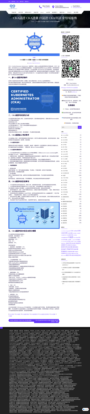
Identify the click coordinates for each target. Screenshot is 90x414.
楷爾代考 (69, 332)
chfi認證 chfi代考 (33, 339)
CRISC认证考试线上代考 (25, 354)
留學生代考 (28, 12)
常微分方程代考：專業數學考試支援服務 (38, 403)
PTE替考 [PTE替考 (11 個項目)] (75, 241)
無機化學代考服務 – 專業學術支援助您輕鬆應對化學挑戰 (21, 410)
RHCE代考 (16, 332)
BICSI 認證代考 (12, 364)
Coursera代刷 (43, 357)
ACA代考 (11, 334)
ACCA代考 (37, 330)
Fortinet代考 (70, 333)
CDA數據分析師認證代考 (68, 348)
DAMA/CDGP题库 (45, 351)
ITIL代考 (21, 332)
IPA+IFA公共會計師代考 (32, 334)
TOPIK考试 (65, 192)
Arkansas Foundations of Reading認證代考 (17, 371)
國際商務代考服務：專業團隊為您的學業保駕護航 (19, 393)
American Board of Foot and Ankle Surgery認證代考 (54, 365)
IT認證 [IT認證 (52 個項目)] (70, 237)
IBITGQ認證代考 (75, 344)
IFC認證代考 (12, 340)
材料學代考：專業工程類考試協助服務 (40, 396)
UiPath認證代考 (60, 339)
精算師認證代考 (22, 337)
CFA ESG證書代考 (28, 350)
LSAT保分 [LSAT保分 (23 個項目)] (77, 239)
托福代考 (14, 12)
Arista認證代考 (12, 367)
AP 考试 (64, 144)
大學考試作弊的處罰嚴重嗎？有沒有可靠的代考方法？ (71, 264)
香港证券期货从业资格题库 (15, 353)
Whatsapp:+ (64, 87)
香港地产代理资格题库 (49, 353)
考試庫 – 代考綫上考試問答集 (33, 371)
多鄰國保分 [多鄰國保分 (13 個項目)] (74, 245)
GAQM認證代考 (59, 346)
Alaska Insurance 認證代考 (53, 364)
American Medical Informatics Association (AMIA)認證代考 (21, 369)
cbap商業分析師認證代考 (42, 340)
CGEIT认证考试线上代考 (60, 353)
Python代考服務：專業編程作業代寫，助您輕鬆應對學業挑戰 (41, 385)
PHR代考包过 (45, 358)
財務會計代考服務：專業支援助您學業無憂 (64, 386)
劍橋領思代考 (33, 340)
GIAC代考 (54, 336)
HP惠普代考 (31, 333)
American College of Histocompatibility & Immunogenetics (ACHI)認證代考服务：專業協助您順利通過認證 (30, 368)
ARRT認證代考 (37, 369)
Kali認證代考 (69, 347)
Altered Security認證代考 (31, 341)
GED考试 (65, 168)
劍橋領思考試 (66, 196)
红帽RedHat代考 (45, 332)
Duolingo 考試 (66, 161)
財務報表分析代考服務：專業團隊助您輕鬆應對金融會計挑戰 (62, 388)
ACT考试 (65, 137)
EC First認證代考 (54, 347)
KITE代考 (75, 340)
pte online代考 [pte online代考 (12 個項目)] (63, 241)
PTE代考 (65, 184)
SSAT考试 (65, 189)
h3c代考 (11, 332)
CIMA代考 (16, 334)
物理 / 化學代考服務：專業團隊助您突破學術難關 (43, 406)
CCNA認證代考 (70, 358)
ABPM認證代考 (52, 367)
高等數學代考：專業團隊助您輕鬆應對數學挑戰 (19, 402)
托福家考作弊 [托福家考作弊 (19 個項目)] (71, 251)
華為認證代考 (21, 350)
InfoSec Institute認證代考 (54, 343)
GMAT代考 (43, 330)
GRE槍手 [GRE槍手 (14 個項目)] (78, 233)
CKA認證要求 (34, 314)
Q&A (17, 1)
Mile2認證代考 (24, 344)
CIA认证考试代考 (13, 355)
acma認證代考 (55, 337)
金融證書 (65, 220)
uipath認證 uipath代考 (13, 337)
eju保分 (64, 166)
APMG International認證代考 (42, 344)
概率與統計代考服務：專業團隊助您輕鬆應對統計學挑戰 (41, 382)
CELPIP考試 (65, 156)
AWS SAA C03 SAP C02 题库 (47, 350)
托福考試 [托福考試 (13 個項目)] (69, 253)
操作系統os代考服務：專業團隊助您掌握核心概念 (62, 379)
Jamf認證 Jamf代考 (13, 348)
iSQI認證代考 (51, 360)
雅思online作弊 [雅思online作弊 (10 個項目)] (63, 255)
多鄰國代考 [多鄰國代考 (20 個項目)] (64, 245)
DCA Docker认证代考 (21, 358)
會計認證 (65, 208)
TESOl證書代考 (41, 334)
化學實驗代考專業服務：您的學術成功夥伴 (42, 412)
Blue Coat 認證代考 (77, 362)
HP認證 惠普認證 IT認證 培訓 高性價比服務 (20, 320)
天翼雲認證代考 (78, 348)
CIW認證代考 (68, 334)
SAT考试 (65, 187)
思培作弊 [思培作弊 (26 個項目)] (69, 247)
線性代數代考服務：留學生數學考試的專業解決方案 (59, 402)
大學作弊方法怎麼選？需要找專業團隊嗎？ (70, 268)
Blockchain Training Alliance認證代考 (34, 346)
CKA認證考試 (25, 314)
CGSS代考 (72, 355)
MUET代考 (34, 358)
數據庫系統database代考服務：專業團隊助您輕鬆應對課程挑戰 (37, 379)
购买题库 (54, 12)
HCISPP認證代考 (40, 341)
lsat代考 (48, 12)
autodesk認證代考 (76, 334)
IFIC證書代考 (64, 340)
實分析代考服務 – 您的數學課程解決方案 (56, 403)
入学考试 (65, 194)
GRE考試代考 (66, 173)
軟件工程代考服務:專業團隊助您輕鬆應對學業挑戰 (62, 381)
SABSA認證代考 (31, 344)
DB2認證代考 (48, 337)
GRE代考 (20, 12)
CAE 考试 (65, 149)
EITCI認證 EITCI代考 (70, 341)
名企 (64, 199)
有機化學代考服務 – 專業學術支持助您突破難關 (61, 409)
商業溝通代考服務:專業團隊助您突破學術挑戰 (55, 392)
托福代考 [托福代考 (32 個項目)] (70, 249)
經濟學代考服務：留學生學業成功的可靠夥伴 (18, 397)
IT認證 (10, 316)
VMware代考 (57, 333)
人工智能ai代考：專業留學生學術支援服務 (42, 381)
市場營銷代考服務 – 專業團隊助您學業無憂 (40, 390)
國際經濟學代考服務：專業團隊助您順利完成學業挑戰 (42, 399)
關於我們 (22, 1)
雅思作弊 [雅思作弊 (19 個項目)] (73, 255)
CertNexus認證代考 (60, 344)
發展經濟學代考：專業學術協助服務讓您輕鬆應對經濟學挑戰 (67, 399)
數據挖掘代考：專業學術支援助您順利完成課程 (41, 383)
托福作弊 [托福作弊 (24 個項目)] (75, 249)
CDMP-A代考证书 (46, 355)
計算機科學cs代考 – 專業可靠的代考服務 (17, 378)
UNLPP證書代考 (55, 334)
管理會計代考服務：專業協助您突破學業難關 (18, 388)
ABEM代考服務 (39, 365)
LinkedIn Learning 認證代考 (60, 360)
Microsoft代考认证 (53, 358)
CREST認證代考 (45, 343)
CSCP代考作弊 (74, 357)
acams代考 (49, 336)
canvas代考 (65, 154)
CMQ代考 (40, 358)
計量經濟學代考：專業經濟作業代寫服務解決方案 (19, 399)
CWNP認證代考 (62, 347)
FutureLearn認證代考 (35, 361)
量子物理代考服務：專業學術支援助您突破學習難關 (39, 409)
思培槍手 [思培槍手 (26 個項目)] (63, 249)
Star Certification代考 (33, 347)
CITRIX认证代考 (44, 333)
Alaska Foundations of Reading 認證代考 (25, 364)
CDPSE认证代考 (74, 354)
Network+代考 (66, 355)
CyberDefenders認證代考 (50, 341)
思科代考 (77, 330)
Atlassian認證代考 (78, 365)
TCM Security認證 (75, 346)
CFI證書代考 (62, 334)
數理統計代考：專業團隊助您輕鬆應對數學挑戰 (19, 403)
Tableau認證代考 (66, 357)
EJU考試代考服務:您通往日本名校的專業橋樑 (63, 374)
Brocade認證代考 (50, 362)
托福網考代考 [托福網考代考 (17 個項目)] (64, 253)
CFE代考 (32, 355)
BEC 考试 (65, 147)
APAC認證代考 (43, 361)
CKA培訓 (11, 314)
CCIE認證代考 (75, 337)
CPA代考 (44, 336)
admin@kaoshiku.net (77, 7)
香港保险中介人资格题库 (27, 353)
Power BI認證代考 (58, 357)
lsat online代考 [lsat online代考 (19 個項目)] (76, 237)
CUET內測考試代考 (58, 348)
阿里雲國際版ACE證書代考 (54, 340)
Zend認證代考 (68, 337)
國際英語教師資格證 (67, 201)
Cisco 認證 (65, 158)
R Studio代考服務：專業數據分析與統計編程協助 (66, 385)
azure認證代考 (25, 336)
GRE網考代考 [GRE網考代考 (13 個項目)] (63, 235)
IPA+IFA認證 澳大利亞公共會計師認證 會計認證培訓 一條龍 (47, 321)
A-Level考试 (65, 135)
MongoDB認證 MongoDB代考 (44, 339)
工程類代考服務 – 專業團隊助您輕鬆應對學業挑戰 (41, 393)
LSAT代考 (65, 182)
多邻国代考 (26, 330)
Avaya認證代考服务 (69, 365)
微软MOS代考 (53, 332)
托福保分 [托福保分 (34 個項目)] (64, 251)
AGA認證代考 (57, 361)
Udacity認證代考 (26, 361)
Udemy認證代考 (18, 361)
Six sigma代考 (23, 334)
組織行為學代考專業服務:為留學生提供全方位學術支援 (20, 392)
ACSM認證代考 (56, 368)
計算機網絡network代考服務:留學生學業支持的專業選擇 (20, 381)
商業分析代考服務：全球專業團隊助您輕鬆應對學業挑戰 (39, 389)
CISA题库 (29, 351)
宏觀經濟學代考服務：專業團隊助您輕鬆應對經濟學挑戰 (67, 397)
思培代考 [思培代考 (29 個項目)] (64, 247)
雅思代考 (62, 12)
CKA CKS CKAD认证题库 (59, 350)
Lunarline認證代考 (13, 346)
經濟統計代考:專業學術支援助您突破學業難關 (40, 400)
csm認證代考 (32, 336)
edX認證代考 (50, 361)
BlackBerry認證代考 (68, 362)
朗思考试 (65, 211)
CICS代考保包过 (50, 357)
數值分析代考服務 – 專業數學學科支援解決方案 (40, 405)
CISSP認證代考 (12, 339)
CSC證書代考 (76, 339)
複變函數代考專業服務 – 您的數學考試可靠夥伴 (19, 405)
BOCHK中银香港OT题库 (38, 353)
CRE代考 (77, 355)
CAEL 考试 (65, 151)
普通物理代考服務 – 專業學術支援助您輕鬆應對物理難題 (66, 406)
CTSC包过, (28, 358)
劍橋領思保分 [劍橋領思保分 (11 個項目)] (63, 243)
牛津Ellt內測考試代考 (48, 348)
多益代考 (36, 12)
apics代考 (60, 336)
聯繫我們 (26, 1)
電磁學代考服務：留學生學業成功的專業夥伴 (65, 407)
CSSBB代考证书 (26, 355)
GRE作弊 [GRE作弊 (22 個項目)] (70, 233)
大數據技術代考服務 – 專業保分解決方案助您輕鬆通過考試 (64, 383)
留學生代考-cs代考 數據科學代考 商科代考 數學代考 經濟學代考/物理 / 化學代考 (25, 376)
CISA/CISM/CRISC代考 (36, 332)
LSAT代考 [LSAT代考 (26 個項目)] (64, 239)
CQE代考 (20, 355)
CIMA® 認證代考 (64, 361)
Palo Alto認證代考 (30, 348)
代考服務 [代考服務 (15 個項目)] (79, 241)
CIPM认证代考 (12, 358)
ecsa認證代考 (62, 337)
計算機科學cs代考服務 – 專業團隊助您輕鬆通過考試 (38, 378)
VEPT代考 (70, 340)
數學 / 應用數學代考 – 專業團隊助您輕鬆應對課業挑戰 (63, 400)
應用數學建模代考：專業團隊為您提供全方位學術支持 (20, 406)
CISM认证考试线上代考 (14, 354)
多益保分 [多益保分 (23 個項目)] (78, 243)
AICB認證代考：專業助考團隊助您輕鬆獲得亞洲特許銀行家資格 (22, 372)
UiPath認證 (53, 339)
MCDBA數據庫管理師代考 (32, 337)
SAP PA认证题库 (69, 350)
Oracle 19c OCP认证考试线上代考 (38, 354)
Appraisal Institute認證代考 (51, 369)
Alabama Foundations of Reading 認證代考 (17, 362)
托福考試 (65, 206)
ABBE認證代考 (77, 360)
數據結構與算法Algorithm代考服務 (16, 379)
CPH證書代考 (18, 340)
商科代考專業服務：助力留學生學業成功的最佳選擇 (63, 389)
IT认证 (69, 12)
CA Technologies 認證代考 (40, 362)
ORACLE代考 (64, 333)
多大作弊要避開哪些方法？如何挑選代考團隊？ (71, 273)
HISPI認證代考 (68, 344)
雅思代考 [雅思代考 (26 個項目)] (68, 255)
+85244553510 (47, 7)
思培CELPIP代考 (25, 340)
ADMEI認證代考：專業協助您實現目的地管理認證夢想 (20, 375)
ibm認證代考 (38, 336)
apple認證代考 (12, 336)
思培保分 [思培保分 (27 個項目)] (75, 247)
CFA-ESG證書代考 (13, 350)
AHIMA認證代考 (64, 368)
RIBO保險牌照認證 (68, 339)
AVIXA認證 (11, 361)
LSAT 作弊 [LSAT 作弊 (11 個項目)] (73, 239)
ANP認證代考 (69, 360)
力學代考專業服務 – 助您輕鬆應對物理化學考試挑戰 (44, 407)
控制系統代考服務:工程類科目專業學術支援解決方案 (20, 396)
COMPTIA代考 (25, 333)
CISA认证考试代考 (70, 353)
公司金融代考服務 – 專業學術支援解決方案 (45, 386)
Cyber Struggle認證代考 (65, 343)
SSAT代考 (72, 330)
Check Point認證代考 (77, 347)
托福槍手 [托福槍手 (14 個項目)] (76, 251)
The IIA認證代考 (12, 347)
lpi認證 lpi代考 (71, 336)
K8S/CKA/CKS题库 (36, 351)
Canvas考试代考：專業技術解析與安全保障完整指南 (20, 374)
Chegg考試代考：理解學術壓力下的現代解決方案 (42, 374)
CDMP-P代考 (12, 357)
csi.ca (41, 12)
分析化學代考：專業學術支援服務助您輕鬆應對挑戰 (45, 410)
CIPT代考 (60, 355)
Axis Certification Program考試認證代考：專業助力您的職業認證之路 (58, 376)
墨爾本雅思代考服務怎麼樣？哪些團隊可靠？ (71, 282)
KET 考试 (65, 180)
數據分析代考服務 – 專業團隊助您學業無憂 (63, 382)
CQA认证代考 (38, 355)
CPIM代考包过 (54, 355)
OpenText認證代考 (22, 348)
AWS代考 (59, 332)
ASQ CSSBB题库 (37, 350)
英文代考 (65, 215)
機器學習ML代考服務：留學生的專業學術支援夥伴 (19, 383)
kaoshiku (30, 63)
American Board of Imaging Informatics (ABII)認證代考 (27, 367)
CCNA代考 (26, 339)
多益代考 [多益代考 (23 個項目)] (68, 243)
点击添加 (75, 87)
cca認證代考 (18, 336)
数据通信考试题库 (13, 351)
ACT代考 (48, 330)
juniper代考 (65, 336)
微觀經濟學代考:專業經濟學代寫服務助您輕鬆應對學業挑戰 (41, 397)
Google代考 (22, 341)
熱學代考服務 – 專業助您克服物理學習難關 (18, 409)
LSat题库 (56, 354)
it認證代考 (38, 333)
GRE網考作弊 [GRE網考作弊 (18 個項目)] (70, 235)
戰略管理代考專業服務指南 (39, 392)
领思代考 (43, 369)
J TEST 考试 (65, 177)
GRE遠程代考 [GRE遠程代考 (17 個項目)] (64, 237)
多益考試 (65, 203)
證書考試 (65, 218)
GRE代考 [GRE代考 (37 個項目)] (64, 233)
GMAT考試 (65, 170)
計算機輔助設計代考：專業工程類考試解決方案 (59, 396)
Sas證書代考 (47, 334)
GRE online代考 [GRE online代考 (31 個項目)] (75, 231)
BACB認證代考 (44, 364)
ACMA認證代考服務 (43, 367)
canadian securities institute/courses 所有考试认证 (28, 360)
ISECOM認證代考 (67, 346)
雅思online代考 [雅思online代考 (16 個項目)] (75, 253)
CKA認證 (17, 314)
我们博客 (76, 12)
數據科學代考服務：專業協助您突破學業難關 (18, 382)
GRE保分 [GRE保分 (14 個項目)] (75, 233)
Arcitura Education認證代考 (63, 369)
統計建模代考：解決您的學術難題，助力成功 (18, 385)
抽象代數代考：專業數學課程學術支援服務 (60, 405)
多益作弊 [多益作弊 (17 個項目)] (73, 243)
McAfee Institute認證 (22, 346)
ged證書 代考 (41, 337)
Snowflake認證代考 (62, 358)
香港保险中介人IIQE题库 (55, 351)
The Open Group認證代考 (22, 347)
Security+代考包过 (25, 357)
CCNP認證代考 (20, 339)
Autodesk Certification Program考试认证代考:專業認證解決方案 (46, 375)
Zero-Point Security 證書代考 (44, 347)
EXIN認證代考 (52, 344)
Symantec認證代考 (39, 348)
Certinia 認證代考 (30, 362)
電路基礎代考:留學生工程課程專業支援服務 (60, 395)
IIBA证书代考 (18, 333)
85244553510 (70, 87)
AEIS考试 (65, 142)
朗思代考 (67, 330)
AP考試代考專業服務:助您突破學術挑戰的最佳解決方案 (51, 371)
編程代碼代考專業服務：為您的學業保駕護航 (59, 378)
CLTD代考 (32, 357)
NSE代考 (37, 357)
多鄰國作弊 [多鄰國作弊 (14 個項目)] (69, 245)
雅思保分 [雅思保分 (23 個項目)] (78, 255)
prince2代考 (11, 333)
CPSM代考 (18, 357)
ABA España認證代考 (13, 360)
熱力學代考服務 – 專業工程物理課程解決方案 (40, 395)
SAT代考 (53, 330)
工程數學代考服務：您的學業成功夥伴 (61, 393)
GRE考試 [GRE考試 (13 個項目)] (75, 235)
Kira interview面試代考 (14, 341)
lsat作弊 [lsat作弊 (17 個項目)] (69, 239)
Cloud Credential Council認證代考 (16, 343)
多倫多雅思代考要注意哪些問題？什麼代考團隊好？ (71, 278)
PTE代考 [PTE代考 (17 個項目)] (68, 241)
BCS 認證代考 (37, 364)
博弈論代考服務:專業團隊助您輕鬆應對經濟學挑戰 (19, 400)
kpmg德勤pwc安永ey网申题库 (67, 351)
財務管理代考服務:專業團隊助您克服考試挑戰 (59, 390)
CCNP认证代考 (67, 354)
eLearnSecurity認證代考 (35, 343)
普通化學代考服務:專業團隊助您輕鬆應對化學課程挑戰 (20, 407)
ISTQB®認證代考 (43, 360)
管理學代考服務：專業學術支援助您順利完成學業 (19, 390)
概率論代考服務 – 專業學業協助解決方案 (38, 402)
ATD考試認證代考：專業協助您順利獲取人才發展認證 (48, 372)
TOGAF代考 (74, 332)
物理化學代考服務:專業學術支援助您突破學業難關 (67, 410)
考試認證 (65, 213)
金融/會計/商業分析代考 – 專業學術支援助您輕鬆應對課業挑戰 (22, 386)
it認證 (34, 57)
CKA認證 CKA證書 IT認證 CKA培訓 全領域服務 (34, 59)
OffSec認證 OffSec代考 (60, 341)
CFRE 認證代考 (73, 361)
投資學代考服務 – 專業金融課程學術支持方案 (38, 388)
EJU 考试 (65, 163)
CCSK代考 (64, 332)
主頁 (9, 1)
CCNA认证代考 (50, 354)
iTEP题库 (61, 354)
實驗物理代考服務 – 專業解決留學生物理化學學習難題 (20, 412)
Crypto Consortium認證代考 (48, 346)
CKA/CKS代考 (27, 332)
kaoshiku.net (74, 92)
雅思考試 (65, 222)
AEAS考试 (65, 139)
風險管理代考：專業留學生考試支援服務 (17, 389)
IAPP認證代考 (27, 343)
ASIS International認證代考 (14, 344)
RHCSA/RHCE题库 (22, 351)
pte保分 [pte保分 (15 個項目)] (72, 241)
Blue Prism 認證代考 (59, 362)
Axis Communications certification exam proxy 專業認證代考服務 (22, 365)
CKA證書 (52, 314)
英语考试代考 (77, 358)
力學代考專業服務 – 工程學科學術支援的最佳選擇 (19, 395)
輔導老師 (13, 1)
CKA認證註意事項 (44, 314)
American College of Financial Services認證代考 (66, 367)
